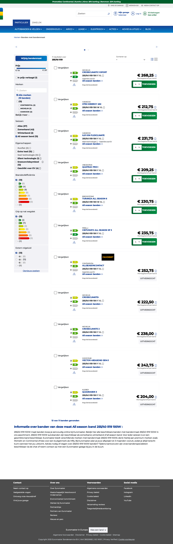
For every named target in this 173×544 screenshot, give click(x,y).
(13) (20, 114)
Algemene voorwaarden (97, 504)
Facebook (128, 504)
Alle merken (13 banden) (25, 109)
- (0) (20, 218)
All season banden (106, 92)
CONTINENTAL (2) (27, 118)
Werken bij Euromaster (60, 519)
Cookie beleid (93, 512)
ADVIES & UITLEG (130, 29)
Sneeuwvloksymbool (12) (28, 176)
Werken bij (132, 5)
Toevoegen (148, 100)
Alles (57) (22, 139)
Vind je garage (115, 5)
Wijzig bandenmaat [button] (31, 71)
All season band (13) (28, 150)
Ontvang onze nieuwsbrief (24, 512)
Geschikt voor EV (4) (28, 181)
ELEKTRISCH (97, 29)
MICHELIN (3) (25, 122)
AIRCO (69, 29)
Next (157, 53)
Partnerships (55, 523)
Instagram (128, 508)
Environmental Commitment (62, 515)
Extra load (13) (25, 165)
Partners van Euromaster (61, 527)
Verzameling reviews (96, 520)
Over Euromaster (57, 504)
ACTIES (112, 29)
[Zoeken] (91, 13)
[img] (77, 99)
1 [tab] (84, 63)
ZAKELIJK (36, 23)
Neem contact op (150, 5)
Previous (16, 53)
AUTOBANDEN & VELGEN (27, 29)
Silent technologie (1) (28, 172)
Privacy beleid (93, 508)
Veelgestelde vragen (22, 508)
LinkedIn (127, 512)
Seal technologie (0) (28, 168)
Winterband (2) (25, 146)
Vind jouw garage (20, 516)
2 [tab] (88, 63)
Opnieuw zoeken (31, 284)
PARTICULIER (21, 23)
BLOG (148, 29)
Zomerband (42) (26, 143)
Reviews (53, 531)
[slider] (15, 82)
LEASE (81, 29)
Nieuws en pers (56, 535)
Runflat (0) (23, 161)
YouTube (127, 516)
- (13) (20, 193)
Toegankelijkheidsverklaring (99, 524)
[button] (30, 161)
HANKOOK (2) (26, 125)
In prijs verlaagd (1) (27, 91)
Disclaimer (91, 516)
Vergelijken (63, 81)
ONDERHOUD (53, 29)
